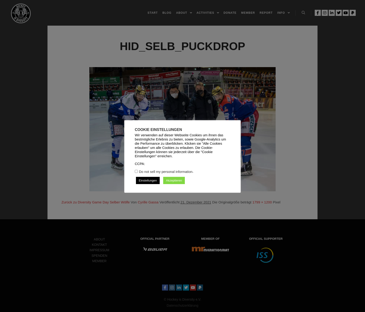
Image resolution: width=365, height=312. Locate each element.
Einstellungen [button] (148, 180)
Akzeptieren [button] (174, 180)
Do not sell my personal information (166, 172)
